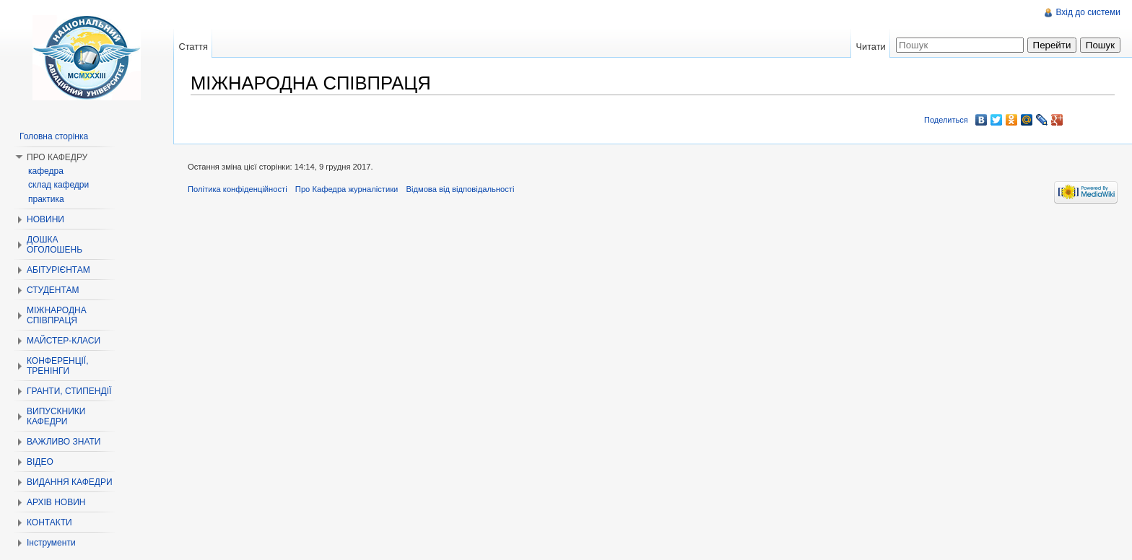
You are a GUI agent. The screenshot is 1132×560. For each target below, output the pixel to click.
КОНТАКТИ (49, 522)
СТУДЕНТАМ (53, 290)
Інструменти (51, 543)
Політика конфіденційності (237, 189)
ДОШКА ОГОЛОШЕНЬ (54, 245)
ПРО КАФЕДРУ (57, 157)
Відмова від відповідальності (460, 189)
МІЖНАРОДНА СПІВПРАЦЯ (57, 315)
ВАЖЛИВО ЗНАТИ (63, 442)
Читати (870, 46)
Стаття (192, 46)
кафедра (46, 171)
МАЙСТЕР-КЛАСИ (63, 341)
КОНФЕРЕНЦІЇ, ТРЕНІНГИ (58, 366)
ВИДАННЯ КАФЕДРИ (70, 482)
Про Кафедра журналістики (346, 189)
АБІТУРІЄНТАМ (58, 270)
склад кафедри (58, 185)
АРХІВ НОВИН (56, 502)
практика (46, 199)
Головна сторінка (53, 136)
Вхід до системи (1087, 12)
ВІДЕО (40, 462)
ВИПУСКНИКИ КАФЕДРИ (56, 416)
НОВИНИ (45, 219)
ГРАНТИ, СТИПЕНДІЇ (69, 391)
